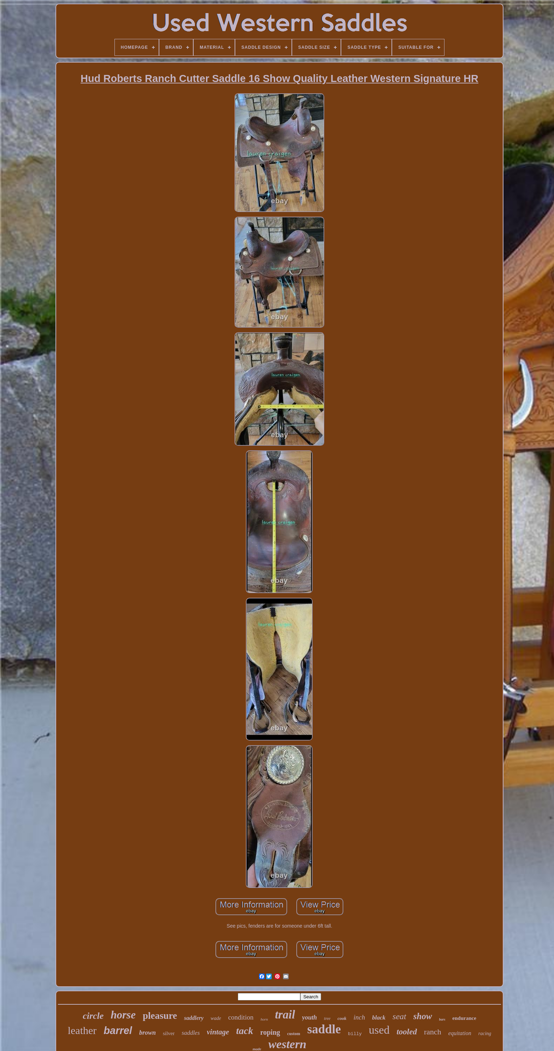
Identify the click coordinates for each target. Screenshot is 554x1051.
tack (244, 1030)
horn (264, 1019)
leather (82, 1030)
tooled (406, 1031)
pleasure (160, 1015)
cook (341, 1018)
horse (123, 1015)
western (287, 1044)
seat (399, 1016)
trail (285, 1014)
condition (241, 1017)
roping (270, 1032)
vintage (218, 1032)
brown (147, 1032)
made (257, 1049)
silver (169, 1033)
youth (309, 1017)
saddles (191, 1032)
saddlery (194, 1018)
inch (359, 1017)
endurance (464, 1018)
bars (442, 1019)
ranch (432, 1031)
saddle (324, 1029)
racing (484, 1033)
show (422, 1016)
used (379, 1029)
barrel (118, 1030)
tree (327, 1018)
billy (355, 1034)
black (378, 1017)
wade (216, 1018)
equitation (459, 1033)
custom (293, 1033)
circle (93, 1016)
